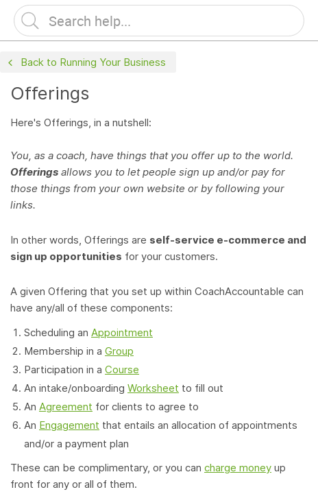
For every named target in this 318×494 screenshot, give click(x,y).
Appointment (122, 332)
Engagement (69, 425)
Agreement (66, 406)
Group (119, 350)
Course (122, 369)
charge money (237, 467)
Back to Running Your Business (85, 63)
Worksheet (153, 388)
